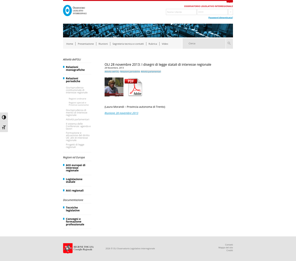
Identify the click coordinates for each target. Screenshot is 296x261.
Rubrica (153, 43)
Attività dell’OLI (72, 59)
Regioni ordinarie (77, 98)
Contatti (229, 244)
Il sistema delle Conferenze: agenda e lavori (78, 126)
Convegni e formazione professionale (75, 221)
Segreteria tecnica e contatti (128, 43)
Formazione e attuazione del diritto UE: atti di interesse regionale (78, 136)
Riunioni (103, 43)
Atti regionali (75, 190)
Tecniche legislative (73, 209)
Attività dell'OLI (112, 71)
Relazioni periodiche (73, 80)
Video (165, 43)
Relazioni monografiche (75, 68)
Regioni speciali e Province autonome (79, 103)
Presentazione (86, 43)
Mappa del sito (225, 247)
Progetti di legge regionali (75, 146)
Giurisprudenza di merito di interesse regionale (76, 112)
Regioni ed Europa (74, 157)
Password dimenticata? (220, 17)
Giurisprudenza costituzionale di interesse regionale (77, 90)
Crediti (230, 250)
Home (69, 43)
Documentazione (73, 200)
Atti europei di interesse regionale (75, 167)
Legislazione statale (74, 180)
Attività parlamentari (77, 119)
